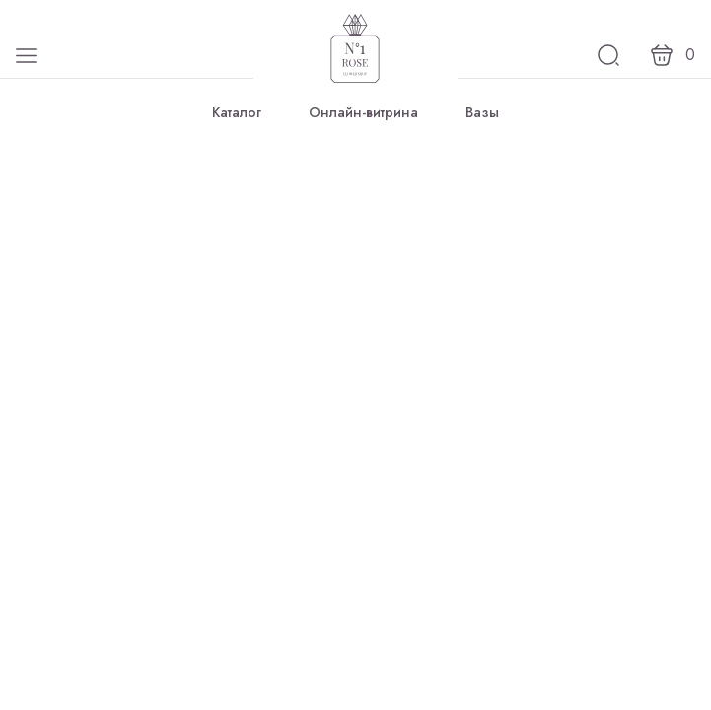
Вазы (482, 112)
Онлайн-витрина (363, 112)
